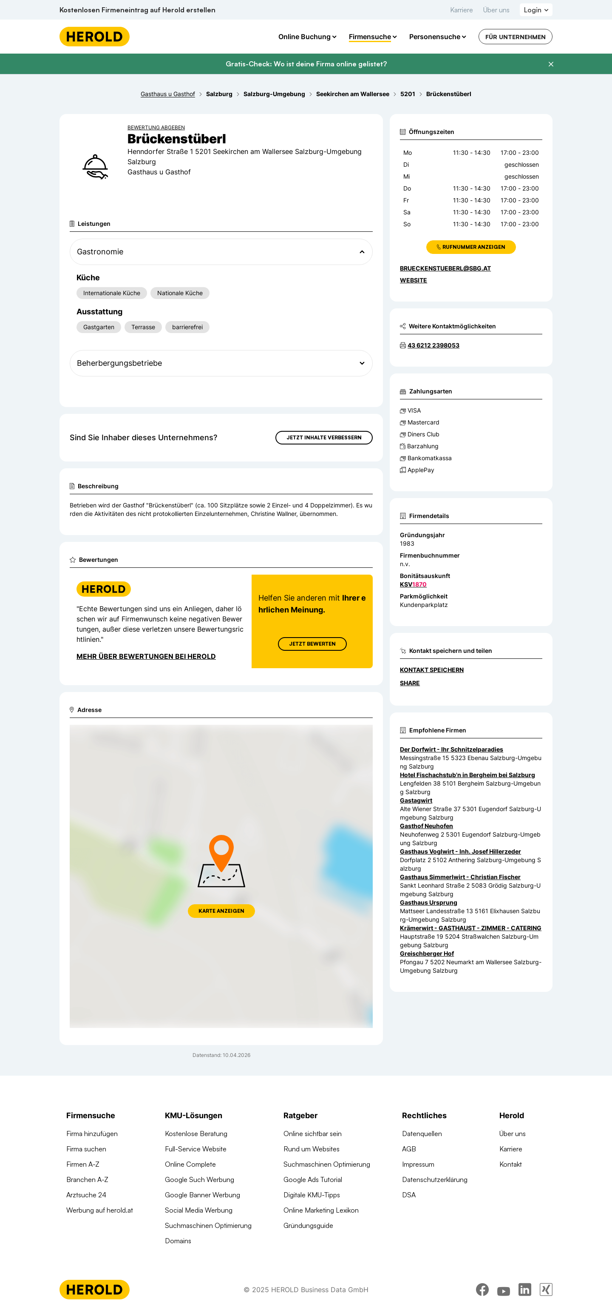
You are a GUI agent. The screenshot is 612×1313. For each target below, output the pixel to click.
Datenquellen (422, 1133)
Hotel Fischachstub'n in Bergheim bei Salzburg (467, 774)
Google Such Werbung (199, 1179)
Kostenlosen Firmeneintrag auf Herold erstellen (137, 10)
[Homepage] (95, 36)
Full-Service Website (196, 1149)
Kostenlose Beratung (196, 1133)
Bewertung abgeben (156, 127)
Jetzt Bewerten (312, 644)
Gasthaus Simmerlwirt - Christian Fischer (460, 876)
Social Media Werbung (198, 1210)
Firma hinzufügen (92, 1133)
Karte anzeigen (221, 911)
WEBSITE (413, 280)
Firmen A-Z (82, 1164)
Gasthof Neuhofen (426, 825)
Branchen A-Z (87, 1179)
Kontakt (510, 1164)
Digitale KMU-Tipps (311, 1195)
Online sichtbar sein (312, 1133)
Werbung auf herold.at (99, 1210)
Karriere (461, 10)
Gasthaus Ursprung (428, 902)
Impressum (418, 1164)
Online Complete (190, 1164)
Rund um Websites (311, 1149)
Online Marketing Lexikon (321, 1210)
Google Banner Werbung (202, 1195)
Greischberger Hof (427, 953)
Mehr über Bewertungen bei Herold (146, 656)
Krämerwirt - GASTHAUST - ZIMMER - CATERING (470, 927)
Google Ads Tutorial (312, 1179)
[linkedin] (524, 1289)
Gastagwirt (416, 800)
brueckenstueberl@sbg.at (445, 268)
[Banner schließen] (551, 64)
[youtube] (503, 1289)
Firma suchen (86, 1149)
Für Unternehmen (515, 36)
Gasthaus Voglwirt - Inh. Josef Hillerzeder (460, 851)
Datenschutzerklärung (435, 1179)
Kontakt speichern (432, 669)
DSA (409, 1195)
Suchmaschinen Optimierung (208, 1225)
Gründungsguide (308, 1225)
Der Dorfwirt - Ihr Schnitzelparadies (451, 749)
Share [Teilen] (410, 682)
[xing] (546, 1289)
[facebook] (482, 1289)
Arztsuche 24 (86, 1195)
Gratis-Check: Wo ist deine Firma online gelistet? (306, 64)
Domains (178, 1240)
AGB (409, 1149)
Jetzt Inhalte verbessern (324, 437)
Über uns (496, 10)
